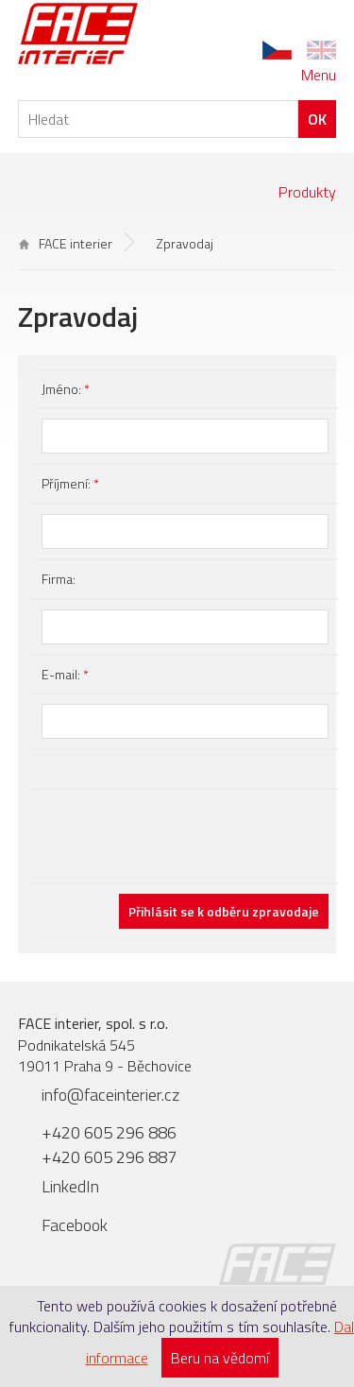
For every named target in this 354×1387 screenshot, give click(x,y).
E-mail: (65, 674)
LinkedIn (70, 1186)
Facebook (75, 1225)
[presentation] (185, 836)
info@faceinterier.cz (110, 1094)
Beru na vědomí (220, 1357)
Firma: (59, 579)
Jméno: (66, 389)
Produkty (307, 191)
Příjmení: (70, 483)
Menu (318, 74)
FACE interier (65, 243)
